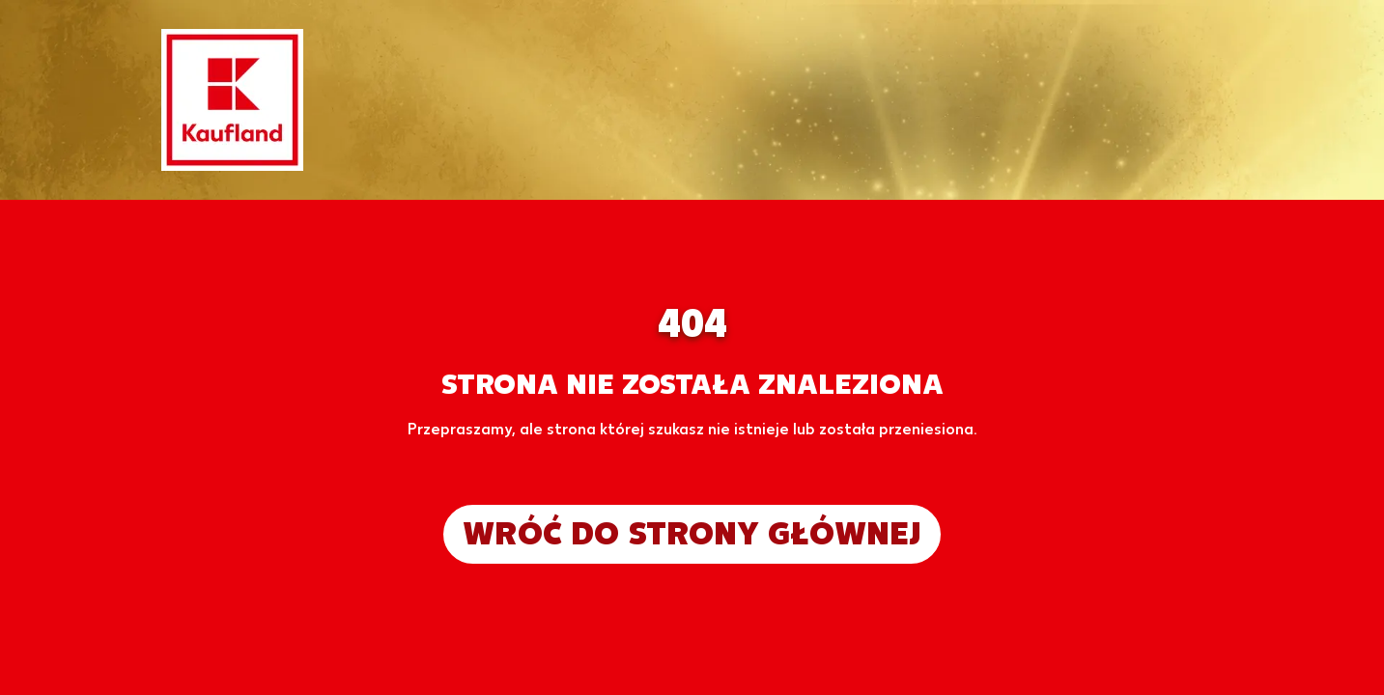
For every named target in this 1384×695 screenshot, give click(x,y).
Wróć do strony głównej (692, 533)
